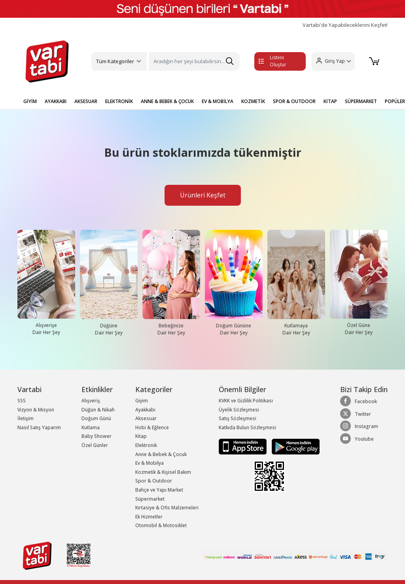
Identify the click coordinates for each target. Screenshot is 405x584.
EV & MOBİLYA (217, 101)
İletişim (25, 418)
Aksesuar (146, 418)
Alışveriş (90, 400)
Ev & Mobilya (149, 463)
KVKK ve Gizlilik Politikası (246, 400)
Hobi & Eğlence (152, 427)
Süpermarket (150, 499)
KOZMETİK (253, 101)
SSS (21, 400)
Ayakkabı (145, 409)
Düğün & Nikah (98, 409)
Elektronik (146, 445)
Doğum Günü (96, 418)
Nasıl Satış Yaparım (39, 427)
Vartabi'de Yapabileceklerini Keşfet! (345, 25)
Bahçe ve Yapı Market (159, 489)
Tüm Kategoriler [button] (115, 61)
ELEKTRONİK (119, 101)
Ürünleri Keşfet (202, 195)
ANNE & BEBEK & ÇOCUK (167, 101)
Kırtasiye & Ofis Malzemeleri (167, 507)
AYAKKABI (55, 101)
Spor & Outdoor (153, 480)
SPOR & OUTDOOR (294, 101)
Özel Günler (94, 445)
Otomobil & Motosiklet (161, 525)
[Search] (194, 61)
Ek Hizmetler (149, 516)
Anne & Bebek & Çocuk (161, 454)
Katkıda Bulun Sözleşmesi (247, 427)
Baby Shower (96, 436)
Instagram (359, 426)
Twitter (355, 414)
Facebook (358, 401)
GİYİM (30, 101)
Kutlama (90, 427)
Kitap (141, 436)
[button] (333, 61)
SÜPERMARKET (361, 101)
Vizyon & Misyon (35, 409)
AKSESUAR (85, 101)
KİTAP (330, 101)
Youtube (357, 439)
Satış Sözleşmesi (237, 418)
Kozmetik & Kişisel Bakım (163, 472)
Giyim (141, 400)
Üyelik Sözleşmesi (239, 409)
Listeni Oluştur (272, 61)
